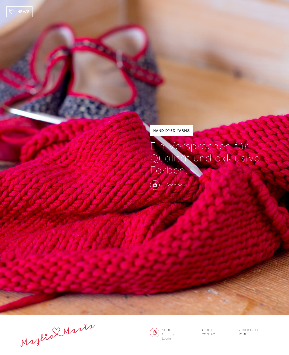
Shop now (176, 185)
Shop (166, 330)
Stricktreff (248, 330)
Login (166, 338)
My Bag (168, 334)
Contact (209, 334)
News (23, 11)
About (207, 330)
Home (242, 334)
